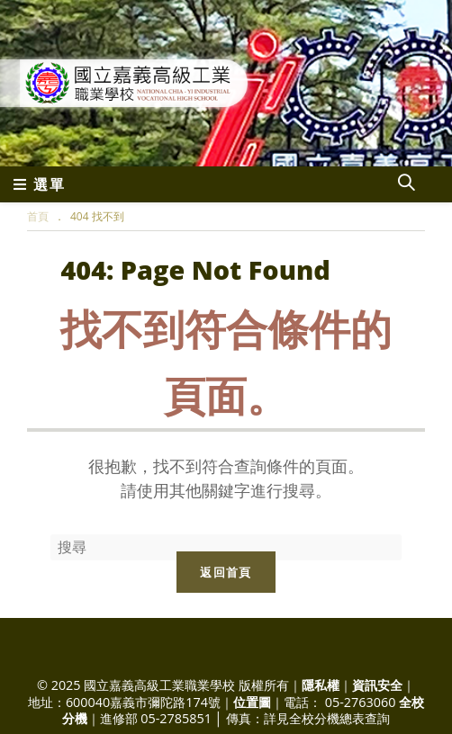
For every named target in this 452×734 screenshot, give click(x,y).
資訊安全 (377, 685)
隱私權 (320, 685)
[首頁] (38, 216)
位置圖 (252, 702)
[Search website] (406, 184)
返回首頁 (225, 572)
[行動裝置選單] (40, 184)
